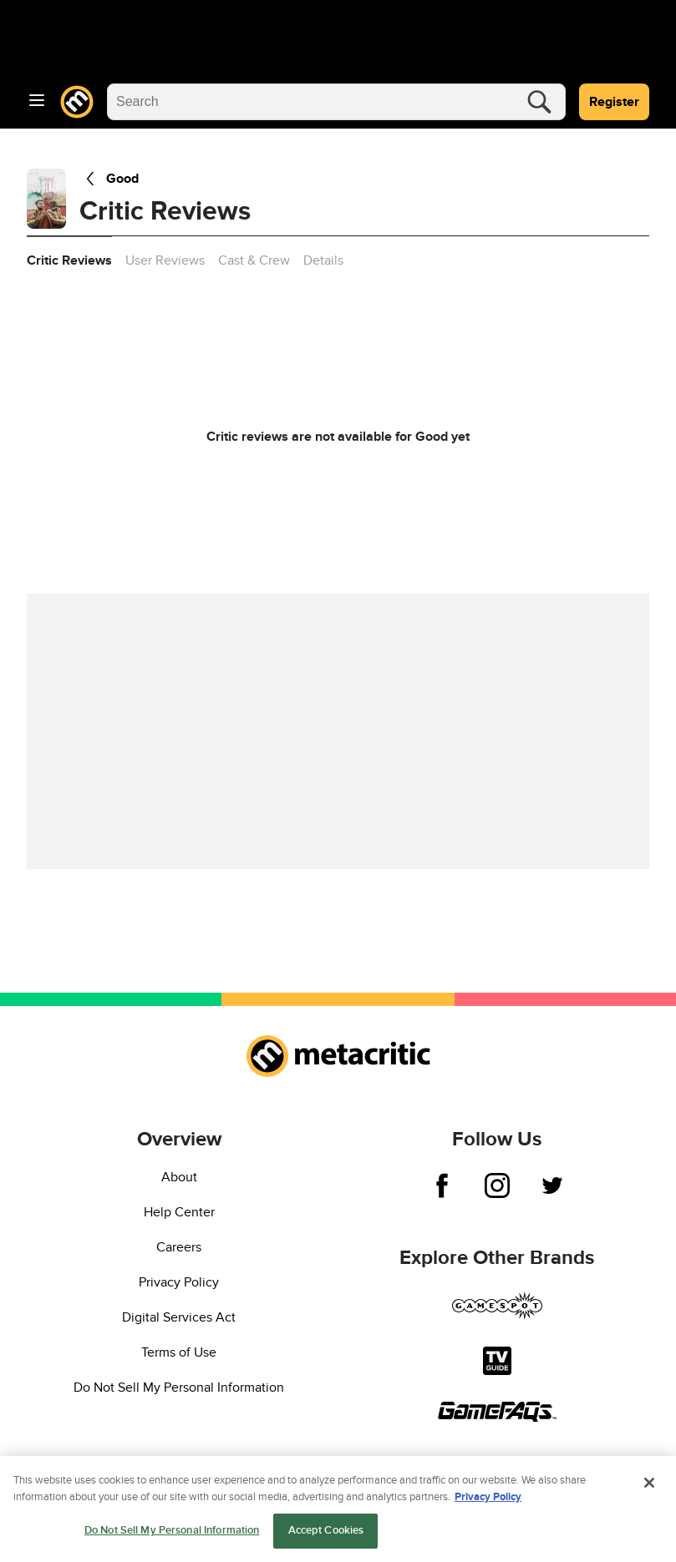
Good (109, 179)
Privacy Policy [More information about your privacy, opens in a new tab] (488, 1501)
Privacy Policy (179, 1282)
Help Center (179, 1212)
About (179, 1177)
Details (323, 260)
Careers (178, 1247)
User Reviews (165, 260)
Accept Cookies (326, 1535)
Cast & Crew (254, 260)
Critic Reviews (69, 260)
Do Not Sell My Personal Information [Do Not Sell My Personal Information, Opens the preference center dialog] (172, 1535)
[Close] (649, 1487)
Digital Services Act (179, 1317)
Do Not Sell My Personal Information (179, 1387)
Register (614, 102)
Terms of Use (178, 1352)
